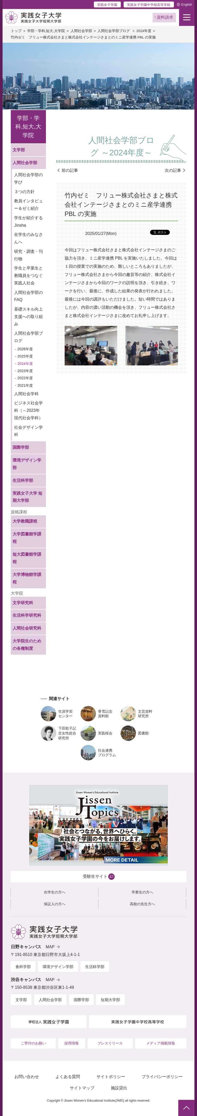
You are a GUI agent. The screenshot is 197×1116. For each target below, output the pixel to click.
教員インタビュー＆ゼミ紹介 (28, 205)
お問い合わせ (26, 1076)
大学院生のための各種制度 (27, 645)
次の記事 (173, 170)
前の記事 (70, 170)
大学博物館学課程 (27, 578)
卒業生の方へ (142, 892)
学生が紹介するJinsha (28, 221)
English (186, 4)
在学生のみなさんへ (28, 238)
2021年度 (25, 385)
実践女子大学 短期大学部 (27, 497)
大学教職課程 (25, 521)
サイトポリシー (110, 1076)
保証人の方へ (54, 904)
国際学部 (21, 447)
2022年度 (25, 378)
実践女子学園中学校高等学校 (148, 5)
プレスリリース (110, 1043)
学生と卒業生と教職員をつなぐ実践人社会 (28, 275)
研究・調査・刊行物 (28, 255)
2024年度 (143, 31)
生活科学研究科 (27, 615)
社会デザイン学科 (28, 431)
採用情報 (71, 1043)
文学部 (19, 150)
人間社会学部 (81, 31)
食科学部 (23, 966)
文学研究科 (23, 603)
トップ (16, 31)
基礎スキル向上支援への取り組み (28, 316)
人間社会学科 (26, 394)
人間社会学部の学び (28, 178)
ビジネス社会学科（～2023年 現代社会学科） (28, 410)
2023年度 (25, 371)
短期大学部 (110, 1000)
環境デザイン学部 (27, 464)
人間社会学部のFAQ (28, 296)
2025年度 (25, 356)
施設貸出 (119, 1088)
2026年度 (25, 349)
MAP (50, 947)
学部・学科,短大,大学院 (46, 31)
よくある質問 (67, 1076)
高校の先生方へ (142, 904)
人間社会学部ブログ (114, 31)
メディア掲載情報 (160, 1043)
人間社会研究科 (27, 628)
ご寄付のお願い (33, 1043)
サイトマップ (82, 1088)
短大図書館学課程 (27, 558)
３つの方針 (24, 192)
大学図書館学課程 (27, 538)
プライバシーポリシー (162, 1076)
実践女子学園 (107, 5)
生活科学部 (23, 480)
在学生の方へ (54, 892)
